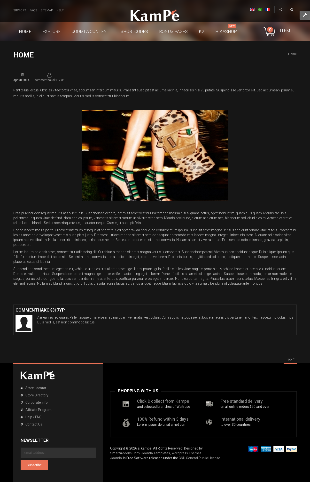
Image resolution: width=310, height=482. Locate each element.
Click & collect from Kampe (163, 401)
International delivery (240, 419)
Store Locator (35, 388)
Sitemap (47, 10)
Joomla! (116, 458)
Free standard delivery (241, 401)
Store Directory (36, 395)
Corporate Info (36, 402)
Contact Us (33, 424)
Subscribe (34, 465)
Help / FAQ (33, 417)
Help (59, 10)
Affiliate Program (38, 410)
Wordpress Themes (186, 453)
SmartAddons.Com (125, 453)
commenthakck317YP (49, 80)
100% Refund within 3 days (163, 419)
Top (289, 359)
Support (19, 10)
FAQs (33, 10)
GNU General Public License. (200, 458)
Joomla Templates (155, 453)
